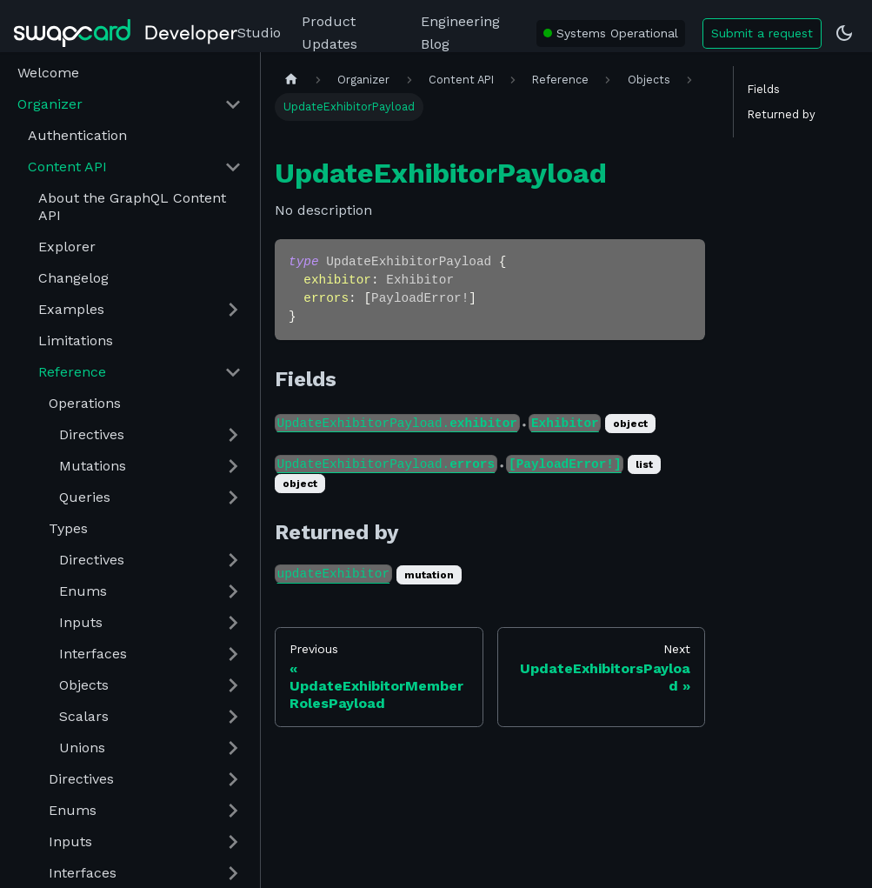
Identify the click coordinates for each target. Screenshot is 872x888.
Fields (764, 89)
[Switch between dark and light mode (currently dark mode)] (844, 33)
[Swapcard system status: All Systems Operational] (610, 33)
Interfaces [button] (93, 653)
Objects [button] (84, 685)
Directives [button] (91, 434)
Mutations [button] (92, 465)
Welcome (48, 72)
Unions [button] (82, 747)
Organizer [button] (50, 104)
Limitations (75, 340)
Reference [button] (72, 372)
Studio (259, 32)
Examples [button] (71, 309)
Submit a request (762, 33)
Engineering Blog (460, 32)
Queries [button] (84, 497)
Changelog (73, 278)
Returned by (781, 114)
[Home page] (291, 79)
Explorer (67, 246)
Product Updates (329, 32)
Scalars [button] (84, 716)
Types (68, 528)
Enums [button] (83, 591)
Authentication (77, 135)
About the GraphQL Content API (132, 207)
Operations (85, 403)
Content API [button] (67, 166)
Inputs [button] (81, 622)
